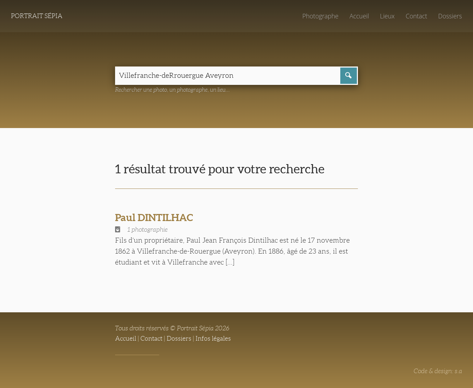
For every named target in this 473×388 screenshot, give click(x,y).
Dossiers (450, 16)
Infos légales (213, 338)
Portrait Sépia (36, 15)
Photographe (320, 16)
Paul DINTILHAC (154, 217)
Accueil (359, 16)
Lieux (387, 16)
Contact (416, 16)
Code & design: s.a (438, 371)
